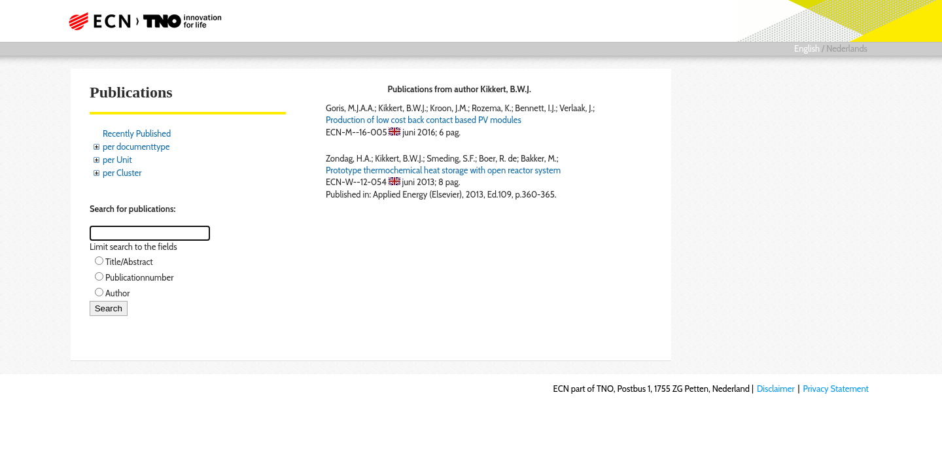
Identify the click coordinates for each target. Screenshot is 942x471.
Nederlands (846, 48)
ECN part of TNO (140, 21)
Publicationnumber (139, 277)
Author (117, 293)
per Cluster (122, 172)
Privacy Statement (836, 388)
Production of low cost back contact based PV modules (423, 119)
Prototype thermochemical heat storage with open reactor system (443, 170)
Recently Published (137, 133)
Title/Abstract (129, 261)
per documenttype (136, 146)
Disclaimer (776, 388)
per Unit (117, 159)
